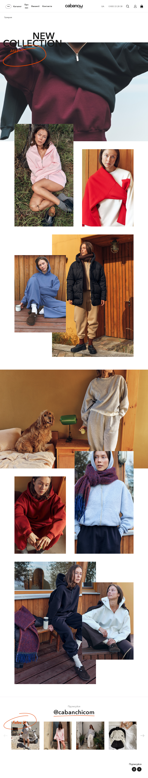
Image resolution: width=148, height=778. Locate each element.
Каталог (14, 6)
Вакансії (35, 6)
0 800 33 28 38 (115, 6)
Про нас (26, 6)
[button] (142, 735)
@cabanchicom (74, 712)
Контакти (47, 6)
